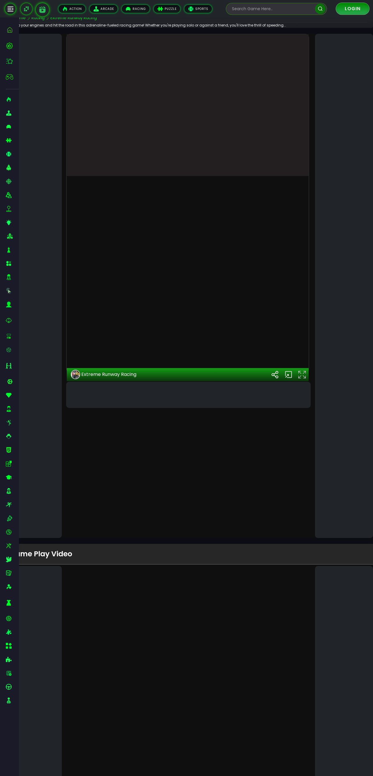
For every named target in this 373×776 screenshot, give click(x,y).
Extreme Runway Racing (117, 491)
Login (352, 8)
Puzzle (167, 9)
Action (72, 9)
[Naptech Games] (26, 9)
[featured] (12, 61)
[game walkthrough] (42, 9)
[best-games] (12, 46)
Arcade (103, 9)
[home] (12, 30)
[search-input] (272, 8)
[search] (320, 9)
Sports (198, 9)
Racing (135, 9)
